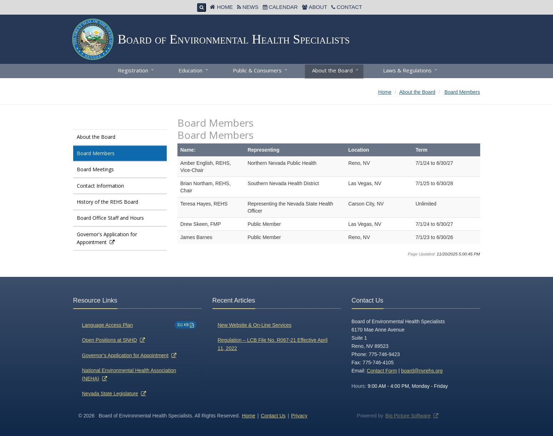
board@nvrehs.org (422, 371)
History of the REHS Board (107, 201)
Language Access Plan (107, 325)
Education (190, 70)
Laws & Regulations (407, 70)
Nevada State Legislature (110, 393)
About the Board (332, 70)
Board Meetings (95, 169)
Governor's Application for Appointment (107, 238)
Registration (133, 70)
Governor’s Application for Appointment (125, 355)
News (250, 7)
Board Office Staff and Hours (110, 217)
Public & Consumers (257, 70)
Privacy (299, 416)
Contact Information (100, 185)
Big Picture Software (408, 416)
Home (225, 7)
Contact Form (382, 371)
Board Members (96, 153)
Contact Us (273, 416)
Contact (349, 7)
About (318, 7)
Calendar (283, 7)
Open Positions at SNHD (109, 340)
